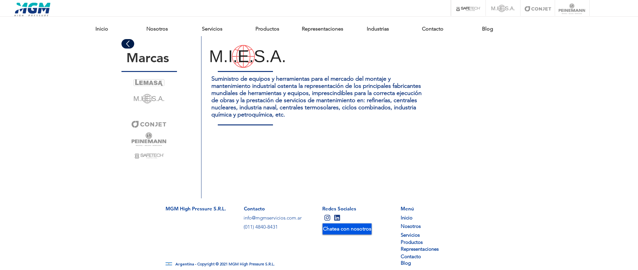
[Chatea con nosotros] (347, 228)
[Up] (127, 44)
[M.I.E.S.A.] (503, 9)
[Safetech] (468, 9)
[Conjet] (538, 9)
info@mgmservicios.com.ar (273, 218)
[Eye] (149, 82)
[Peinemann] (572, 9)
